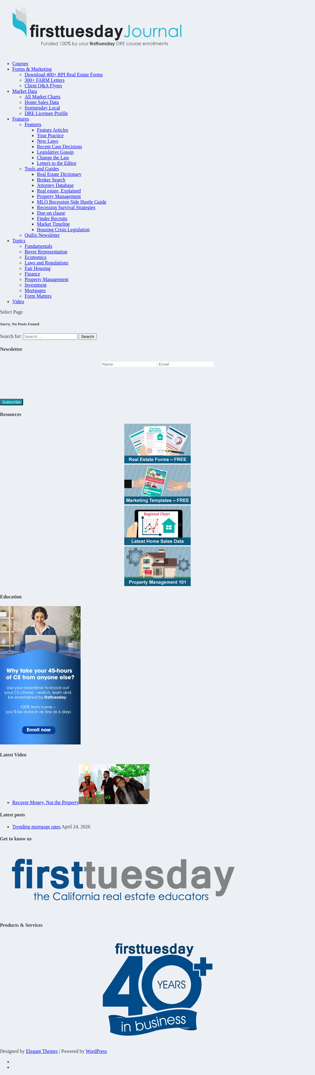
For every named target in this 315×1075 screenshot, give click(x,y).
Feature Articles (52, 130)
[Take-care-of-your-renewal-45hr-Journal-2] (40, 742)
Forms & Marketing (32, 69)
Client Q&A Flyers (43, 85)
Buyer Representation (46, 251)
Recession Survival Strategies (66, 207)
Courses (20, 63)
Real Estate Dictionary (59, 174)
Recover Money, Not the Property (45, 802)
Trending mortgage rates (36, 826)
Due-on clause (51, 213)
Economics (35, 257)
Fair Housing (37, 268)
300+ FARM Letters (45, 80)
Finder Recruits (52, 218)
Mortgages (35, 290)
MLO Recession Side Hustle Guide (71, 201)
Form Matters (38, 296)
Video (18, 301)
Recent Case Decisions (59, 146)
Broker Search (51, 179)
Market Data (24, 91)
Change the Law (53, 157)
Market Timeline (53, 224)
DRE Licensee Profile (46, 113)
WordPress (96, 1051)
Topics (18, 240)
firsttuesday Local (42, 107)
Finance (32, 273)
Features (20, 118)
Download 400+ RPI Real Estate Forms (64, 74)
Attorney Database (55, 185)
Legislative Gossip (55, 152)
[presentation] (47, 384)
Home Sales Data (42, 102)
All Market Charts (42, 96)
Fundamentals (38, 246)
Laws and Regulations (46, 262)
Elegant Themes (42, 1051)
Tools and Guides (42, 168)
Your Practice (50, 135)
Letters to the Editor (56, 163)
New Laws (47, 141)
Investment (35, 285)
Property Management (59, 196)
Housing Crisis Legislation (63, 229)
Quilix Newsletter (42, 235)
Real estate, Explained (59, 190)
